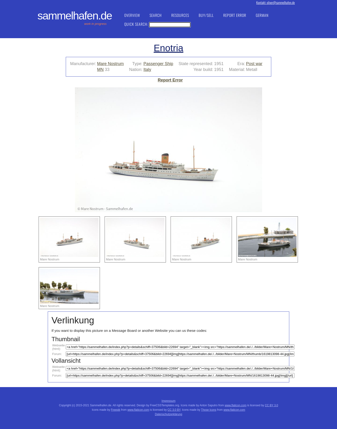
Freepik (115, 409)
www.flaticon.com (235, 405)
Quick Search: (157, 24)
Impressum (168, 401)
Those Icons (208, 409)
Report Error (234, 15)
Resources (180, 15)
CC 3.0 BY (174, 409)
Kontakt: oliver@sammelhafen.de (275, 2)
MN (100, 69)
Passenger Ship (158, 63)
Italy (147, 69)
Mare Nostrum (110, 63)
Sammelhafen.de (74, 16)
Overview (132, 15)
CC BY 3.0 (271, 405)
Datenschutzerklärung (168, 414)
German (262, 15)
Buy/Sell (206, 15)
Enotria (168, 48)
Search (156, 15)
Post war (254, 63)
